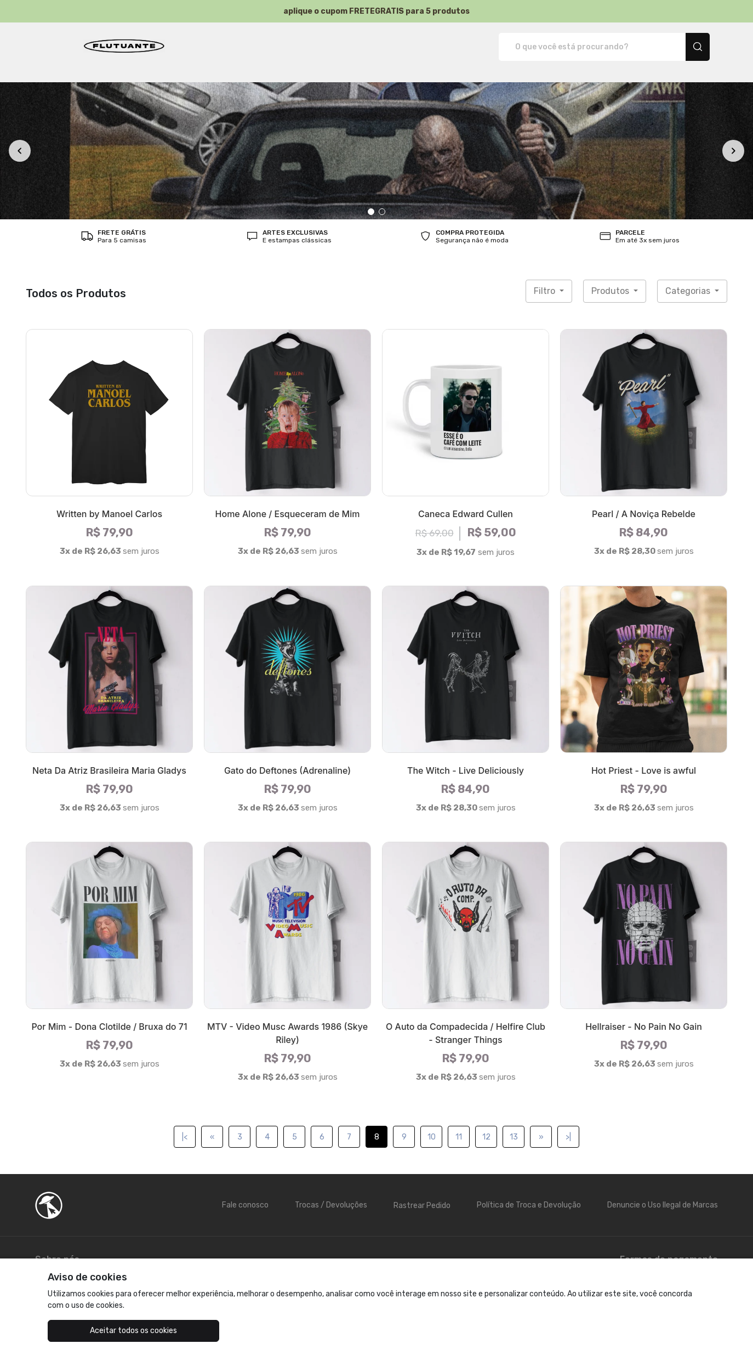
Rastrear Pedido (421, 1194)
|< (184, 1125)
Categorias (688, 279)
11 (458, 1125)
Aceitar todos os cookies (102, 1330)
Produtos (611, 279)
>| (568, 1125)
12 (486, 1125)
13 (514, 1125)
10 (431, 1125)
